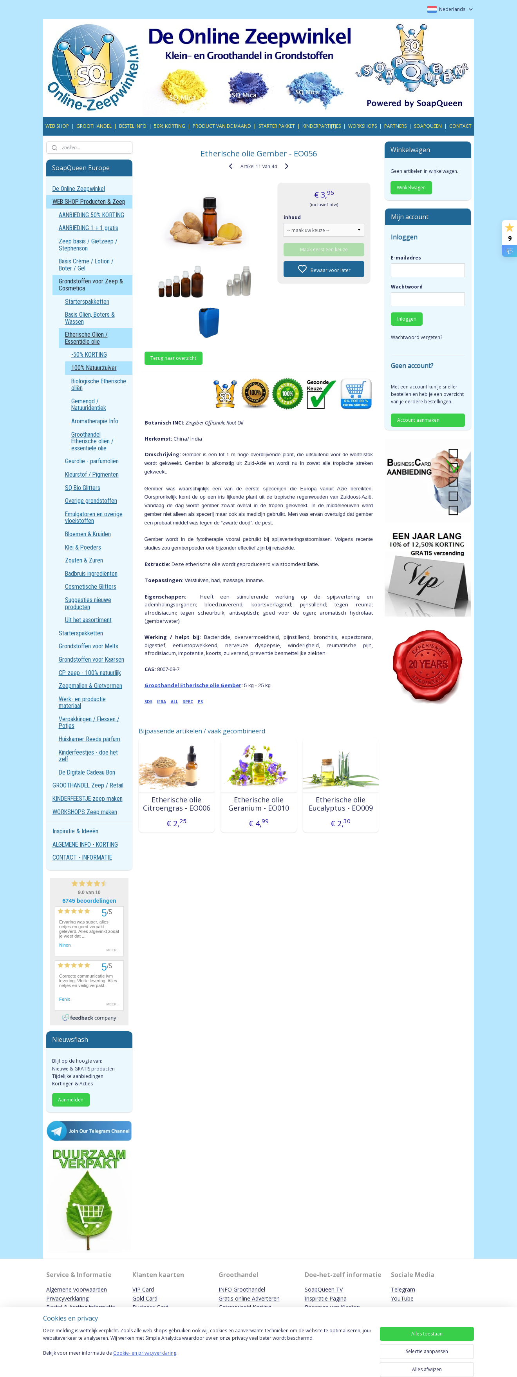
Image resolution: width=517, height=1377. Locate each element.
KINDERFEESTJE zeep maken (87, 798)
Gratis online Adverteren (249, 1298)
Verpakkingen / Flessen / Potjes (89, 722)
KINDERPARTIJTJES (321, 126)
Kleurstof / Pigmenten (92, 474)
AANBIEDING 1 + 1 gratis (88, 228)
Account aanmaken (418, 420)
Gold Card (144, 1298)
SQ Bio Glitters (82, 488)
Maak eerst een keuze (324, 249)
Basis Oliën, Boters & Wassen (90, 318)
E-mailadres (406, 257)
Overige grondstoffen (91, 500)
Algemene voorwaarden (76, 1289)
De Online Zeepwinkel (78, 188)
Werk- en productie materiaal (82, 702)
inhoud (292, 217)
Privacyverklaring (67, 1298)
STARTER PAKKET (276, 126)
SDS (148, 701)
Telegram (403, 1289)
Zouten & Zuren (84, 560)
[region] (207, 1350)
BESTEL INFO (132, 126)
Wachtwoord (407, 286)
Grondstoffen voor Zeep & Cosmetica (91, 285)
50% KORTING (169, 126)
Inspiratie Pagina (326, 1298)
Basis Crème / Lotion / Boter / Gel (86, 265)
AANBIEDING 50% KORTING (91, 215)
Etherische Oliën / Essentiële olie (86, 338)
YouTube (402, 1298)
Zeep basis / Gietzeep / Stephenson (88, 245)
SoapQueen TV (324, 1289)
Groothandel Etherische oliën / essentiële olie (92, 441)
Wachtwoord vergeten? (416, 337)
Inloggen (406, 319)
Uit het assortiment (88, 620)
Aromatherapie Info (94, 421)
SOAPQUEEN (428, 126)
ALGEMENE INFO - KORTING (85, 844)
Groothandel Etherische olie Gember (192, 685)
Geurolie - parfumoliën (92, 461)
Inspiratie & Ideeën (75, 831)
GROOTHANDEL (94, 126)
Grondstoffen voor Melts (88, 646)
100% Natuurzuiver (94, 368)
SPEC (188, 701)
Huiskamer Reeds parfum (89, 739)
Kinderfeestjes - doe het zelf (88, 756)
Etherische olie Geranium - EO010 (258, 804)
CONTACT (460, 126)
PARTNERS (395, 126)
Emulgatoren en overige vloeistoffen (94, 517)
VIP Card (143, 1289)
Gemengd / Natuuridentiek (88, 404)
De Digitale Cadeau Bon (87, 772)
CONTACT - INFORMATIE (82, 857)
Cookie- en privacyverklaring (144, 1360)
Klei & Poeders (83, 547)
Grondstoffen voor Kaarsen (91, 659)
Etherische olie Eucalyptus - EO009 (340, 804)
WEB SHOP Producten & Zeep (88, 201)
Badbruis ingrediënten (91, 573)
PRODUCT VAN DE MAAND (222, 126)
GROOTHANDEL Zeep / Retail (87, 785)
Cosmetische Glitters (90, 586)
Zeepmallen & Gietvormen (90, 685)
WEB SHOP (57, 126)
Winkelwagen (411, 187)
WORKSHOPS (362, 126)
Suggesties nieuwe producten (88, 603)
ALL (174, 701)
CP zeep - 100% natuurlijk (90, 673)
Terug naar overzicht (173, 358)
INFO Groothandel (242, 1289)
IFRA (161, 701)
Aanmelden (70, 1099)
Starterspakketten (87, 301)
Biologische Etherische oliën (98, 384)
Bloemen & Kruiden (88, 534)
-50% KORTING (89, 354)
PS (199, 701)
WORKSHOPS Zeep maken (84, 812)
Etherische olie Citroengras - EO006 (176, 804)
